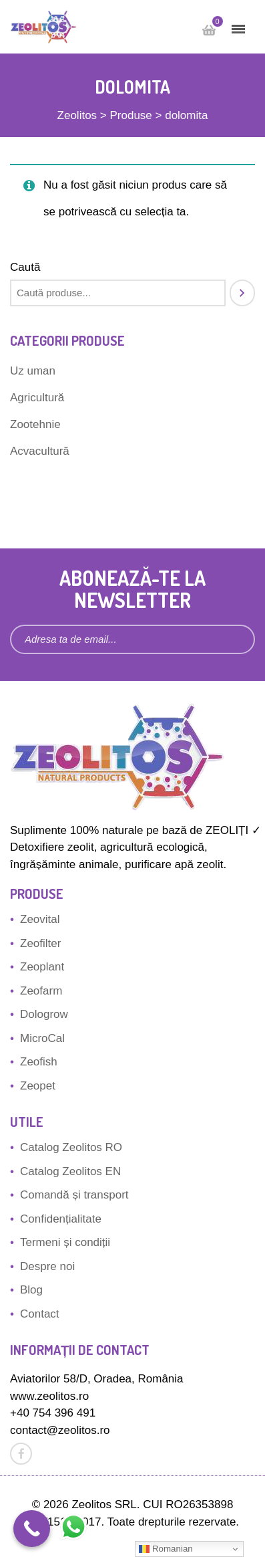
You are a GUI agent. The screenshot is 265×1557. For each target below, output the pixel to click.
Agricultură (37, 397)
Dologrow (44, 1014)
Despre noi (47, 1266)
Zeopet (37, 1085)
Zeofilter (40, 943)
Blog (31, 1289)
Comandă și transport (74, 1194)
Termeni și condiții (65, 1242)
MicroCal (42, 1038)
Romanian (165, 1549)
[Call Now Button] (31, 1528)
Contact (39, 1314)
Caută (25, 267)
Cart (214, 25)
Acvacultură (39, 451)
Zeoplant (42, 966)
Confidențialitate (60, 1219)
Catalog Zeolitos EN (70, 1171)
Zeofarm (41, 990)
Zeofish (38, 1061)
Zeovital (40, 919)
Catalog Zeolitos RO (71, 1147)
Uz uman (32, 371)
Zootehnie (35, 424)
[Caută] (242, 293)
